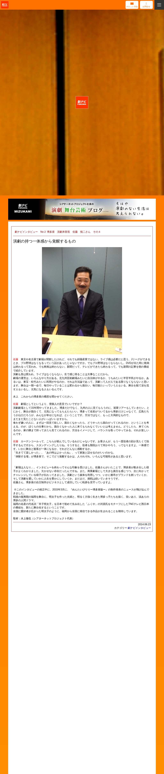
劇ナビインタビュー (139, 528)
